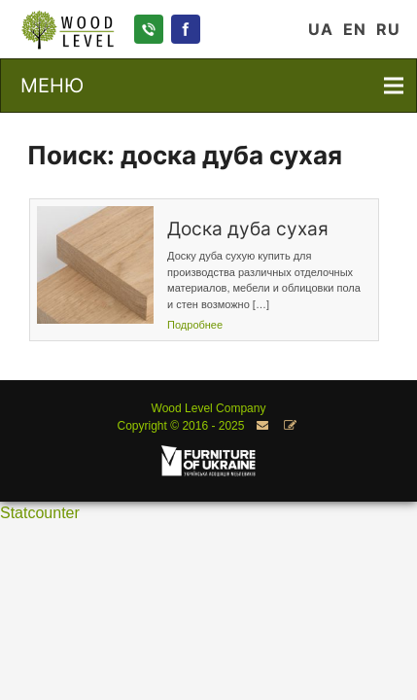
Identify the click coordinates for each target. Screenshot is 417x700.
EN (354, 29)
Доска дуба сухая (248, 229)
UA (320, 29)
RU (388, 29)
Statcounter (40, 513)
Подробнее (195, 325)
